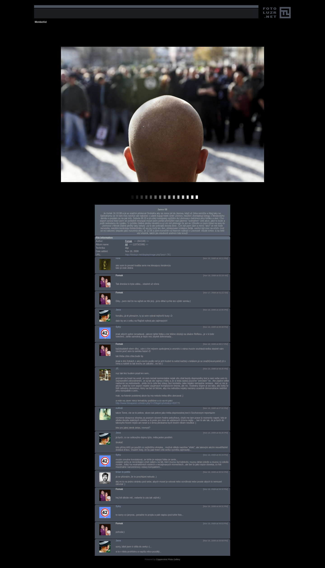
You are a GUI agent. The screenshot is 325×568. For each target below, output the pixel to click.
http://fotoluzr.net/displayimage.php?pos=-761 (148, 254)
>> (147, 241)
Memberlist (41, 22)
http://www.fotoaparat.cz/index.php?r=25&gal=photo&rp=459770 (148, 403)
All (126, 244)
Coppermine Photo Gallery (168, 559)
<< (135, 241)
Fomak (128, 241)
